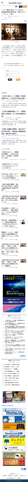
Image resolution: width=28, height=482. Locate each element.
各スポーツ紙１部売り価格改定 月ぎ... (12, 373)
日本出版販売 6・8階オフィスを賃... (11, 366)
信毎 (5, 135)
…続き (14, 107)
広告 (13, 159)
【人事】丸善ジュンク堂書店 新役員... (12, 364)
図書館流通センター (10, 117)
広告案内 (16, 475)
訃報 (19, 318)
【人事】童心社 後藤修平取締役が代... (12, 384)
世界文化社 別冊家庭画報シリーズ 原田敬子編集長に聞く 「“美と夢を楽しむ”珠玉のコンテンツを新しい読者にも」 (15, 341)
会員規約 (19, 478)
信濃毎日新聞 (10, 135)
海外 (9, 179)
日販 (13, 16)
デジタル (3, 159)
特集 (17, 159)
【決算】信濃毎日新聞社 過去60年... (11, 382)
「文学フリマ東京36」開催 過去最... (11, 378)
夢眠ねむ (10, 16)
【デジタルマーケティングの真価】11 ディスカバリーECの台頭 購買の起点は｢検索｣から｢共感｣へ (15, 346)
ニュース (3, 101)
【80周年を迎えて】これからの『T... (11, 380)
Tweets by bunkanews (7, 405)
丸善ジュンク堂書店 (5, 100)
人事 (12, 100)
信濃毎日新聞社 (16, 135)
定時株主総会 (16, 100)
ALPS (2, 135)
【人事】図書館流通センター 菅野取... (12, 371)
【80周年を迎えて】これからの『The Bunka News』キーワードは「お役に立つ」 (9, 166)
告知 (13, 169)
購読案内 (10, 475)
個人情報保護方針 (11, 478)
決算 (2, 137)
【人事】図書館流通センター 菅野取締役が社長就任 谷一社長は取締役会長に (13, 114)
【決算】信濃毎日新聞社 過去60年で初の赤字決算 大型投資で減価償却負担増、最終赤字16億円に (13, 131)
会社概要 (4, 475)
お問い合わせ (22, 475)
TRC (2, 117)
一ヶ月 (16, 362)
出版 (9, 101)
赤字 (5, 137)
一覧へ (22, 355)
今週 (13, 362)
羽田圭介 (10, 17)
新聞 (8, 138)
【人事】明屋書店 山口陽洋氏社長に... (12, 375)
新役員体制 (21, 100)
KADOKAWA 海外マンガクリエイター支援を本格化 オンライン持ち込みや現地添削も (9, 176)
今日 (10, 362)
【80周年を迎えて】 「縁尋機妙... (11, 369)
